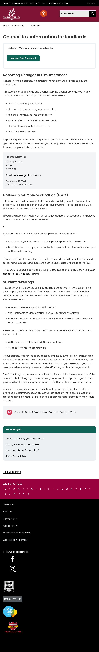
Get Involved (47, 3)
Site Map (7, 511)
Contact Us (9, 504)
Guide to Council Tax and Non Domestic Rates (40, 412)
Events (37, 3)
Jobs (66, 3)
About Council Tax (16, 456)
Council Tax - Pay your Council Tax (25, 438)
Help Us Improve (12, 471)
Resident (7, 3)
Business (16, 3)
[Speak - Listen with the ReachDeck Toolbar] (43, 13)
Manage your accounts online (22, 444)
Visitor (31, 3)
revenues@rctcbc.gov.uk (27, 175)
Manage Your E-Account (23, 58)
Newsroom (58, 3)
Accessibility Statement (15, 539)
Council (24, 3)
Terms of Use (10, 518)
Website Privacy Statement (17, 532)
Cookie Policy (10, 525)
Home (6, 25)
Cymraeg (91, 3)
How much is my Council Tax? (22, 450)
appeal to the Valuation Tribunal (21, 273)
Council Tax (35, 25)
